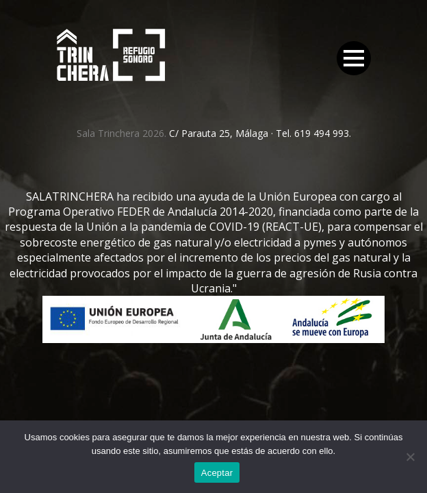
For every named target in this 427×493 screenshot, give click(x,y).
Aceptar (217, 473)
